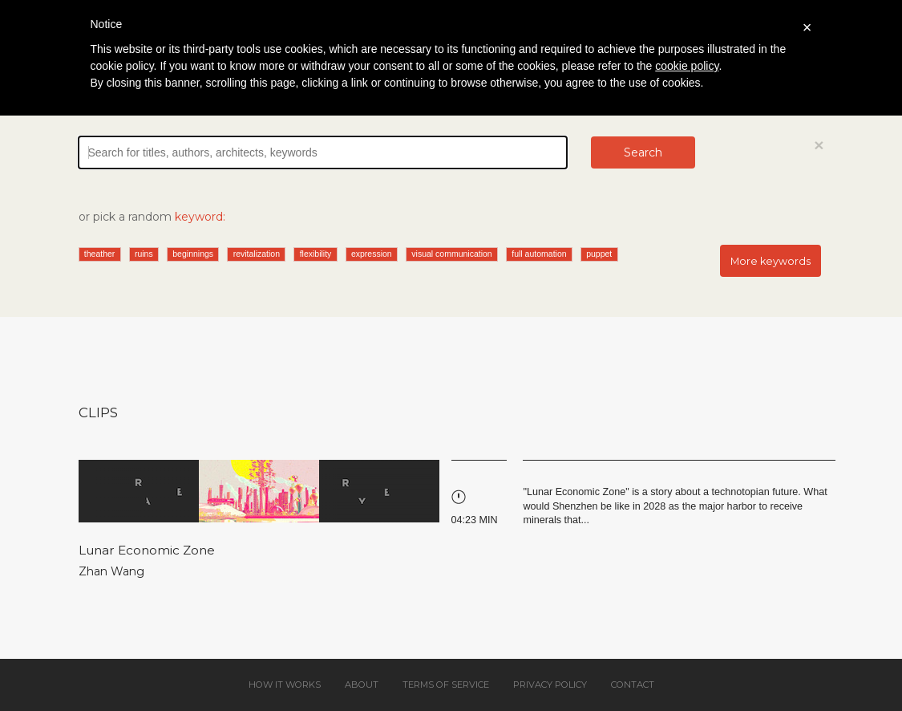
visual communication (451, 253)
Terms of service (445, 684)
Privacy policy (550, 684)
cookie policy (686, 65)
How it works (285, 684)
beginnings (192, 253)
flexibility (316, 253)
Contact (632, 684)
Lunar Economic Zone (147, 550)
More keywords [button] (770, 261)
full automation (539, 253)
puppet (599, 253)
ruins (144, 253)
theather (99, 253)
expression (371, 253)
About (361, 684)
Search (643, 152)
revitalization (256, 253)
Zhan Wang (111, 571)
